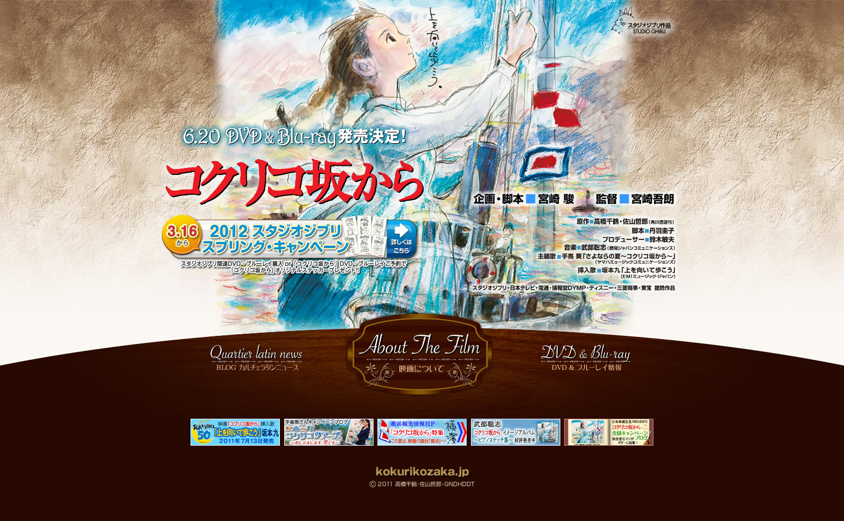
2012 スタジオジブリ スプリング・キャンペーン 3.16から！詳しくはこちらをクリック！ (291, 245)
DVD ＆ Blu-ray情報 (588, 357)
